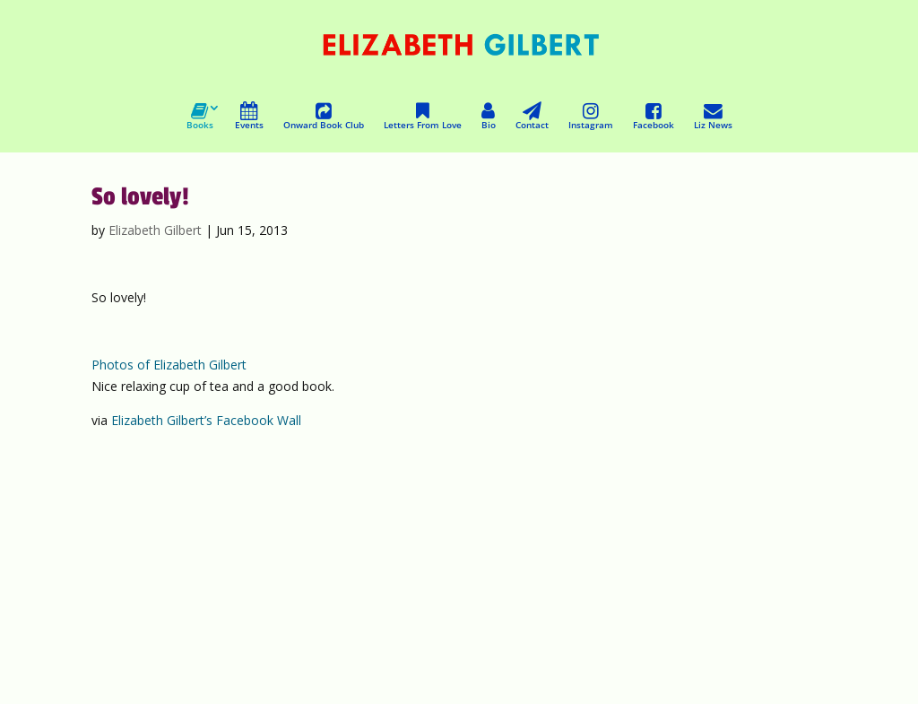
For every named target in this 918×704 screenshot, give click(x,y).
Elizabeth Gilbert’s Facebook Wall (206, 420)
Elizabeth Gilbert (155, 230)
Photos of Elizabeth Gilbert (169, 364)
